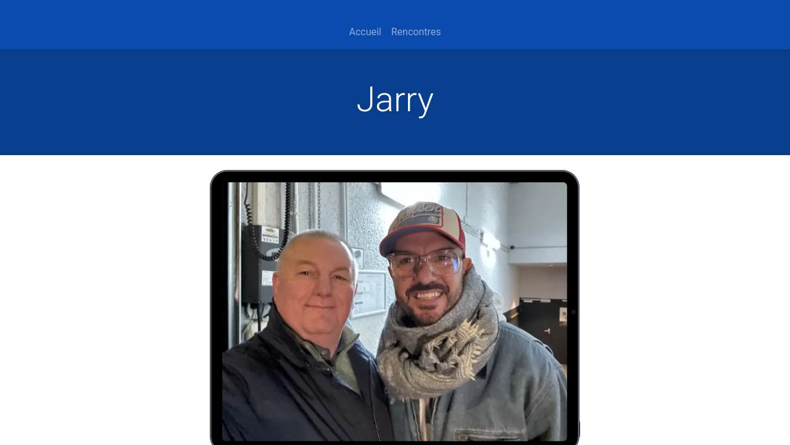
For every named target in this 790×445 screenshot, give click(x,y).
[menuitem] (365, 32)
